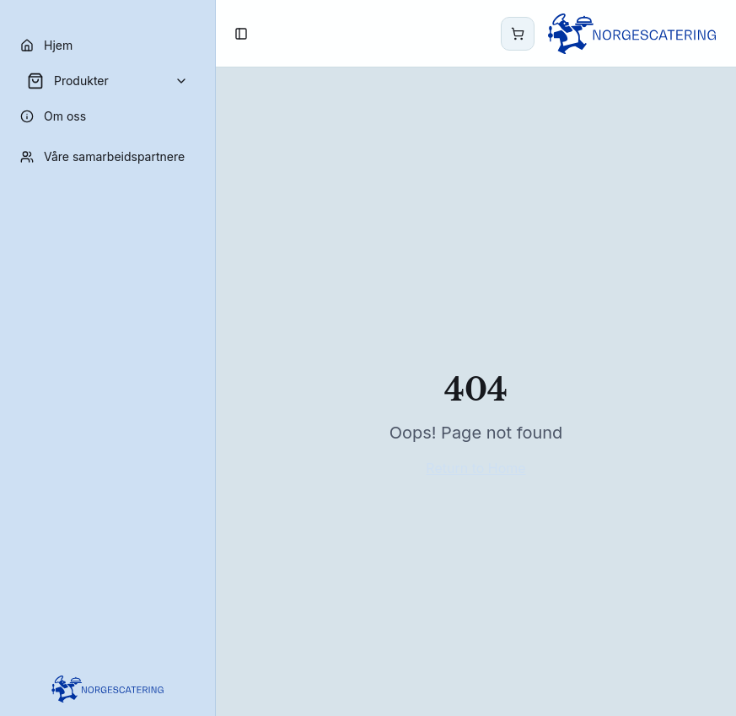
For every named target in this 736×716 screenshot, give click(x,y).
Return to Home (475, 468)
